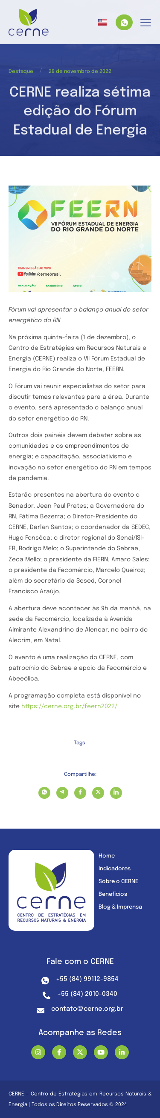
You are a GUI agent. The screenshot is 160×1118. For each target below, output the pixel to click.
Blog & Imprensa (120, 907)
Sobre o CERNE (118, 881)
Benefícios (113, 894)
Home (107, 856)
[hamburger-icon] (145, 23)
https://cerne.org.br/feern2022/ (69, 706)
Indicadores (115, 869)
